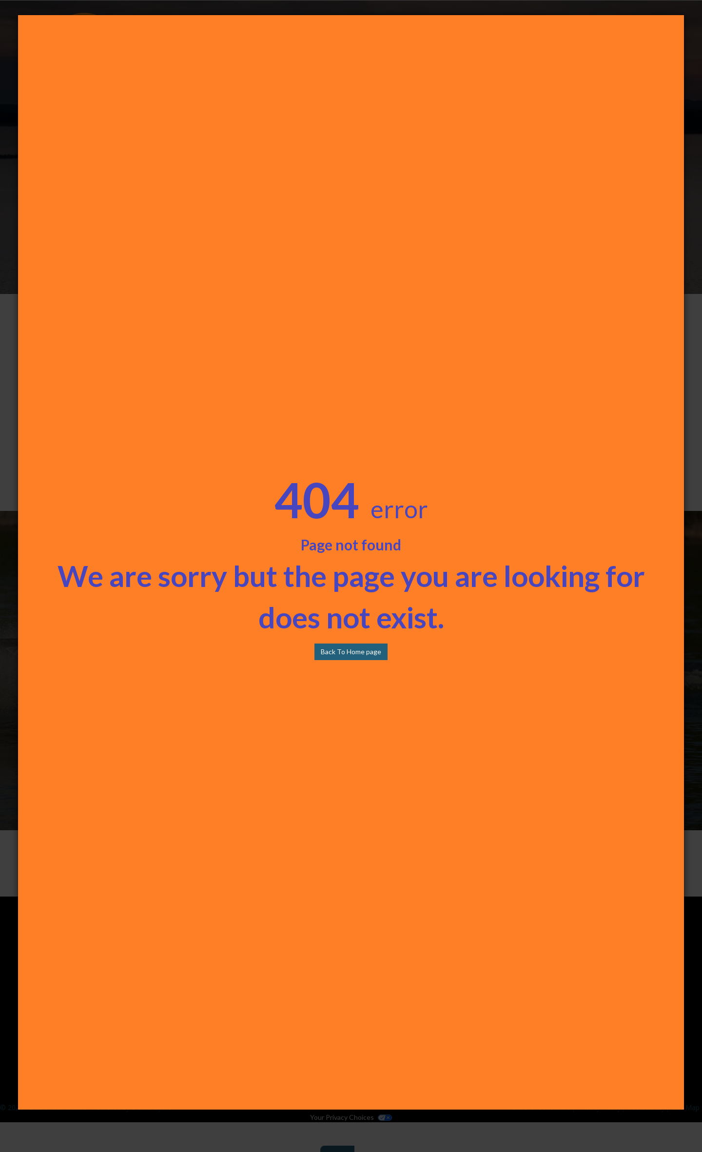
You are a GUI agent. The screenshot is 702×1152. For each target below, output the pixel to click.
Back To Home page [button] (351, 651)
